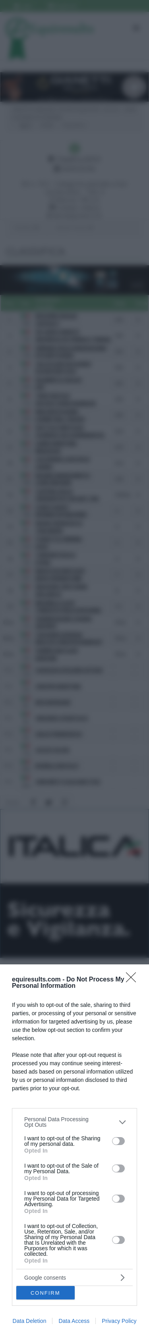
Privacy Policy (119, 1321)
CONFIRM (45, 1293)
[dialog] (74, 1150)
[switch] (118, 1141)
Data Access (73, 1321)
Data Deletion (29, 1321)
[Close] (133, 979)
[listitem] (74, 1122)
